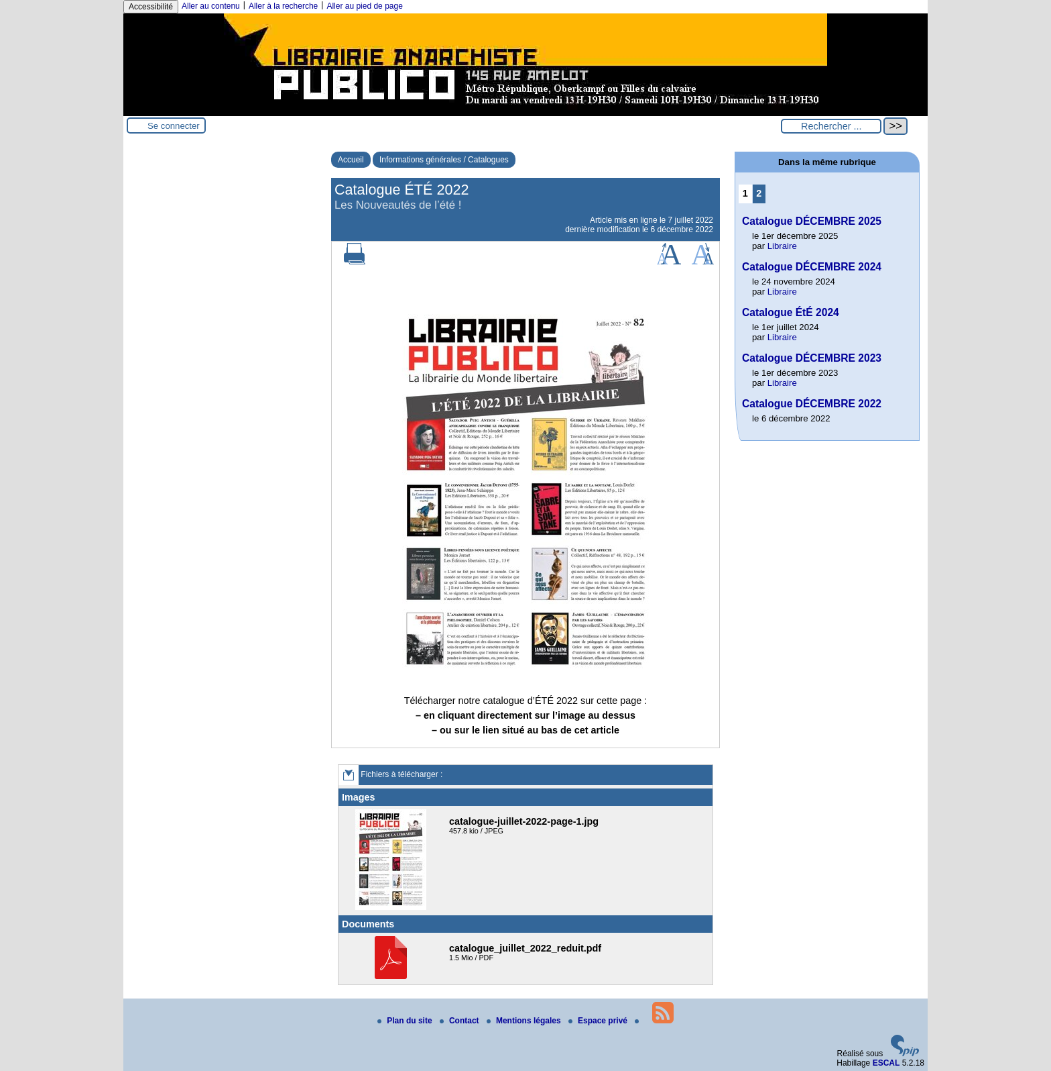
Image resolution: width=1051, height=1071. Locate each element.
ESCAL (886, 1063)
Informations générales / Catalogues (444, 159)
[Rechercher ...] (831, 126)
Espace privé (598, 1020)
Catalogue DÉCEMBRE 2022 (811, 403)
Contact (460, 1020)
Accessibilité (151, 6)
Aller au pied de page (364, 6)
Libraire (782, 246)
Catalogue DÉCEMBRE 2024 (811, 266)
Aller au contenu (211, 6)
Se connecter (173, 126)
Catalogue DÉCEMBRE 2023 (811, 358)
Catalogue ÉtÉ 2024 (790, 312)
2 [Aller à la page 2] (758, 193)
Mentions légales (525, 1020)
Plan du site (405, 1020)
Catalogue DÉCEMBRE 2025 (811, 221)
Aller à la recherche (283, 6)
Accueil (351, 159)
